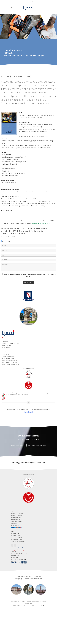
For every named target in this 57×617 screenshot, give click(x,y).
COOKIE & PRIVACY (15, 525)
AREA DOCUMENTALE (16, 521)
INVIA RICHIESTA (28, 282)
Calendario (34, 1)
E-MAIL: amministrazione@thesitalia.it (11, 364)
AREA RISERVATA (15, 523)
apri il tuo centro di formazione (37, 445)
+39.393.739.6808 (6, 356)
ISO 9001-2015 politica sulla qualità (19, 559)
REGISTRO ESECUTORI (16, 519)
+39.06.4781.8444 (6, 354)
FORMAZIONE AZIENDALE (17, 515)
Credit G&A (41, 605)
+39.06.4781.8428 (6, 353)
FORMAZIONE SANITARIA (17, 513)
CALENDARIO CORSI (16, 517)
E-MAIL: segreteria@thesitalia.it (9, 360)
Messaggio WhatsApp (8, 358)
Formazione (27, 2)
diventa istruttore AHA (17, 445)
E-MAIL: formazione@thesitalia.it (9, 362)
